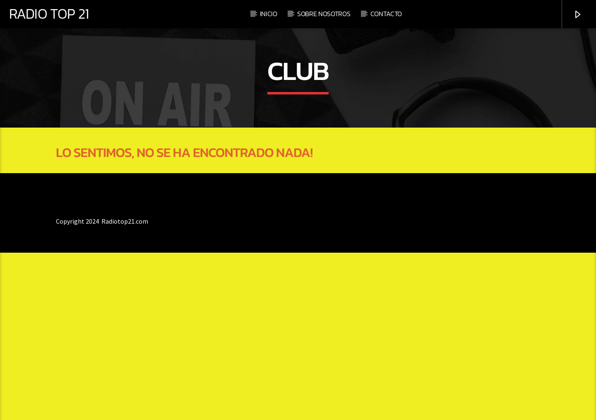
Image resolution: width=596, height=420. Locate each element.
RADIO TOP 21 (49, 13)
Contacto (386, 14)
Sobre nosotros (324, 14)
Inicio (268, 14)
